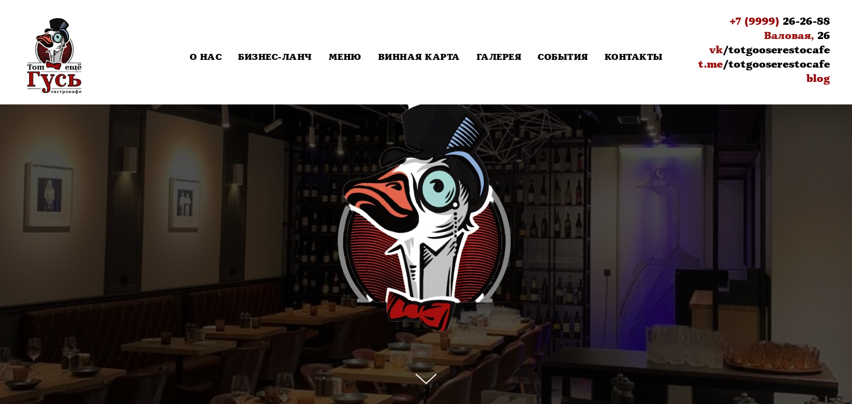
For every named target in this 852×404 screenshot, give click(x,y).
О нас (206, 57)
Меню (345, 57)
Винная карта (419, 57)
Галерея (499, 57)
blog (818, 78)
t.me (710, 64)
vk (716, 50)
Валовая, (789, 36)
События (563, 57)
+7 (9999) (754, 21)
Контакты (634, 57)
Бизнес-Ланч (275, 57)
